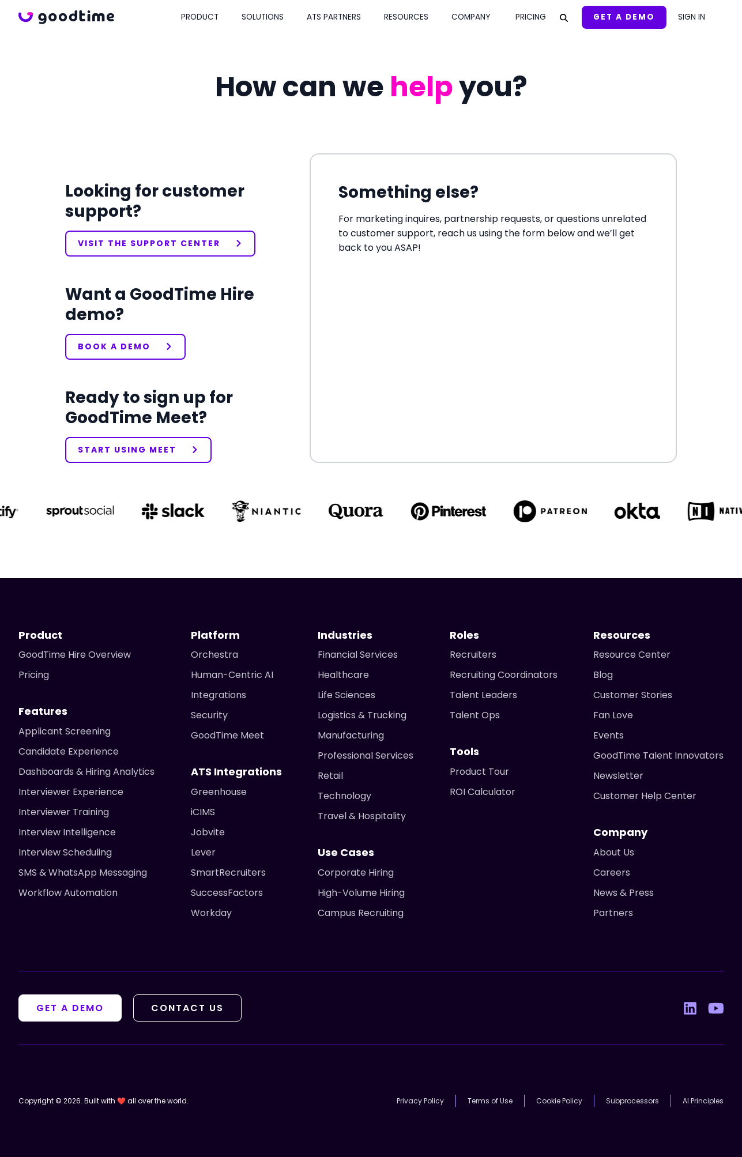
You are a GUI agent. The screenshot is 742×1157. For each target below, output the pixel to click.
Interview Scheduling (65, 852)
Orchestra (214, 654)
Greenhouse (219, 791)
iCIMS (203, 812)
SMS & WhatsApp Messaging (82, 872)
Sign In (691, 17)
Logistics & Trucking (362, 715)
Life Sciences (346, 695)
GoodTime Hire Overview (74, 654)
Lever (203, 852)
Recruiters (473, 654)
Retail (330, 775)
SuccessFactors (227, 892)
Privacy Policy (420, 1101)
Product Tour (479, 771)
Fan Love (613, 715)
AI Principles (703, 1101)
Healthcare (343, 674)
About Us (613, 852)
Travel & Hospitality (362, 816)
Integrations (218, 695)
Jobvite (208, 832)
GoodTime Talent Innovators (658, 755)
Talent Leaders (483, 695)
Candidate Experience (68, 751)
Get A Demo (624, 17)
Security (209, 715)
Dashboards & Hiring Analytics (86, 771)
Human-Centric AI (232, 674)
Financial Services (358, 654)
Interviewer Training (63, 812)
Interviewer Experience (70, 791)
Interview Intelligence (67, 832)
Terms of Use (490, 1101)
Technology (344, 795)
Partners (613, 912)
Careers (611, 872)
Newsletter (618, 775)
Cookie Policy (559, 1101)
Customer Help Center (644, 795)
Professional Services (365, 755)
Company (470, 17)
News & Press (623, 892)
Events (608, 735)
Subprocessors (632, 1101)
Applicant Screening (64, 731)
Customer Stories (632, 695)
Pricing (530, 17)
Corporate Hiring (356, 872)
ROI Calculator (482, 791)
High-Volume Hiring (361, 892)
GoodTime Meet (227, 735)
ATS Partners (334, 17)
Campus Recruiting (361, 912)
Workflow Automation (68, 892)
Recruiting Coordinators (504, 674)
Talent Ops (475, 715)
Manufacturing (351, 735)
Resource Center (632, 654)
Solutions (263, 17)
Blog (603, 674)
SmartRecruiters (228, 872)
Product (200, 17)
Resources (406, 17)
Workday (211, 912)
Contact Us (187, 1008)
